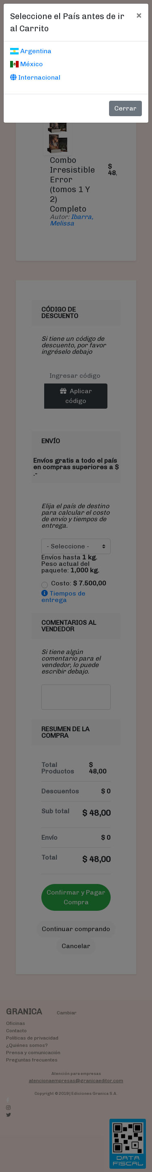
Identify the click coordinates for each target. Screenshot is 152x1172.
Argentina (30, 51)
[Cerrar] (138, 15)
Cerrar (125, 108)
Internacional (35, 77)
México (26, 64)
